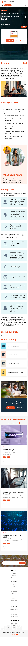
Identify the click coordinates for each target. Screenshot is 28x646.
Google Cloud (14, 591)
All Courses (8, 5)
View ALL (14, 603)
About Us (14, 573)
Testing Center (14, 616)
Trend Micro (14, 600)
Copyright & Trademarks (14, 627)
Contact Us (14, 578)
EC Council (14, 589)
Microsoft (14, 593)
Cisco (14, 586)
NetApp (14, 596)
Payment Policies (14, 623)
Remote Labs (14, 614)
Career (14, 575)
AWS (14, 584)
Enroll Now (10, 40)
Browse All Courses (14, 423)
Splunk (14, 598)
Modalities (14, 612)
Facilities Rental (14, 609)
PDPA (14, 625)
